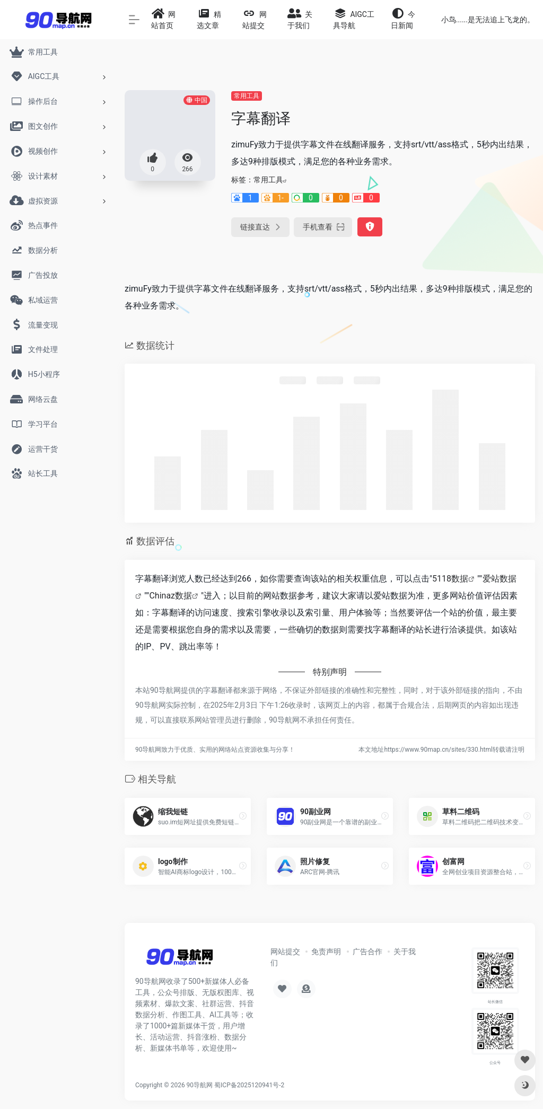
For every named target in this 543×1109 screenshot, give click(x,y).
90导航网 (200, 1085)
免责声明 (326, 951)
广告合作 (367, 951)
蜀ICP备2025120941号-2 (249, 1085)
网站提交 (285, 951)
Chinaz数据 (170, 596)
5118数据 (450, 579)
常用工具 (246, 96)
